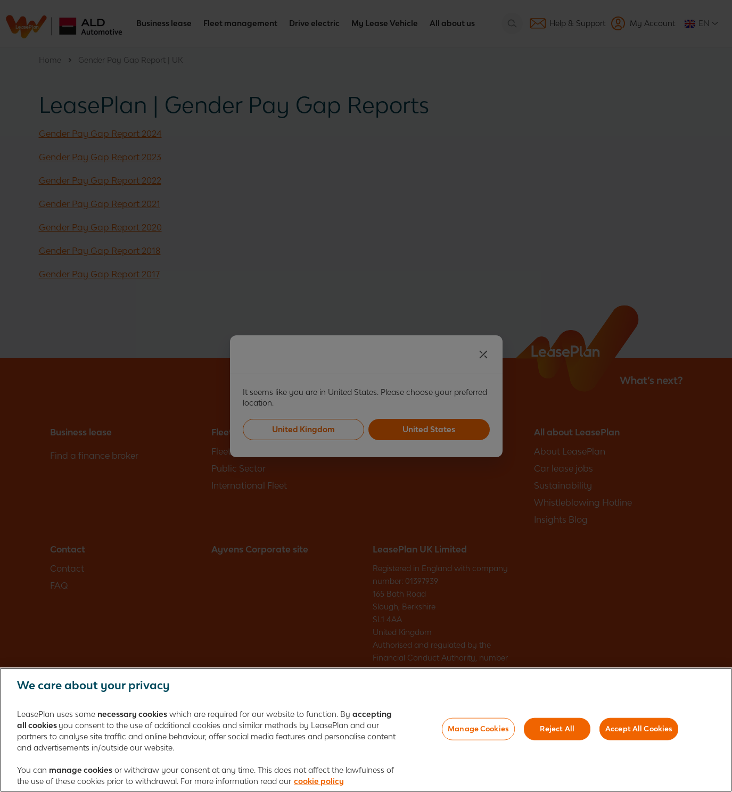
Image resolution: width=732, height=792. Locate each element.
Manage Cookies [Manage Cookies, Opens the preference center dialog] (478, 730)
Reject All (557, 730)
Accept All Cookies (638, 730)
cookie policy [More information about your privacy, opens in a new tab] (319, 783)
